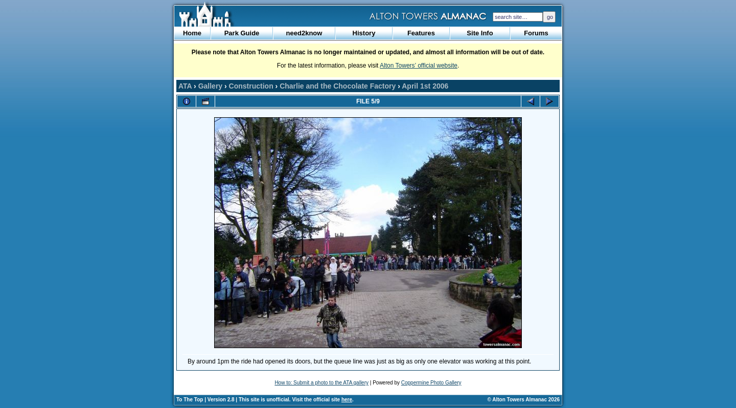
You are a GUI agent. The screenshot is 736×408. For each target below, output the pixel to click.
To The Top (189, 399)
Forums (536, 33)
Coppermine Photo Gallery (431, 382)
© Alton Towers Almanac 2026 (524, 399)
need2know (304, 33)
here (346, 399)
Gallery (210, 86)
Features (421, 33)
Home (192, 33)
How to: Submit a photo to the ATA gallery (321, 382)
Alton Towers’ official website (418, 65)
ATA (185, 86)
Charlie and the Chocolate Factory (338, 86)
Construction (251, 86)
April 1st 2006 (425, 86)
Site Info (480, 33)
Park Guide (242, 33)
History (364, 33)
